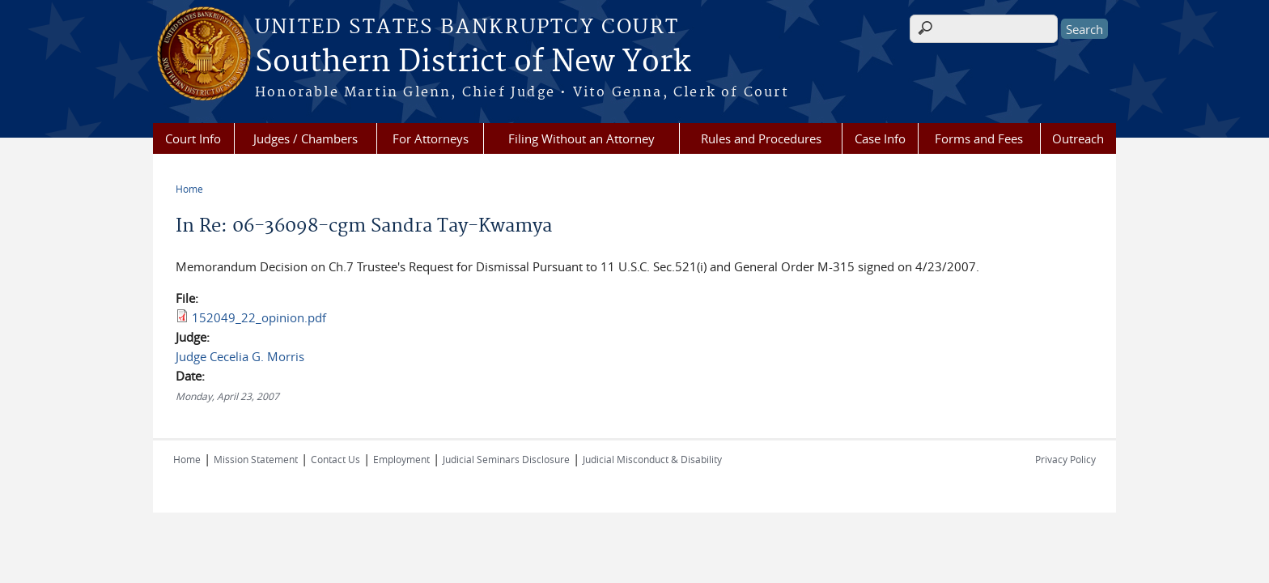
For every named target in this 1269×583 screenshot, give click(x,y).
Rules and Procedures (761, 138)
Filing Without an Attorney (581, 138)
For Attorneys (431, 138)
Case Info (880, 138)
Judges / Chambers (305, 138)
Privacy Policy (1065, 459)
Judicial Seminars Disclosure (506, 459)
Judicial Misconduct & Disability (652, 459)
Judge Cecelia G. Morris (240, 356)
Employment (401, 459)
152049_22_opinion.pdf (259, 317)
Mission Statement (256, 459)
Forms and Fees (979, 138)
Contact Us (335, 459)
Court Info (193, 138)
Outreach (1078, 138)
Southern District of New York (472, 62)
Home (189, 188)
